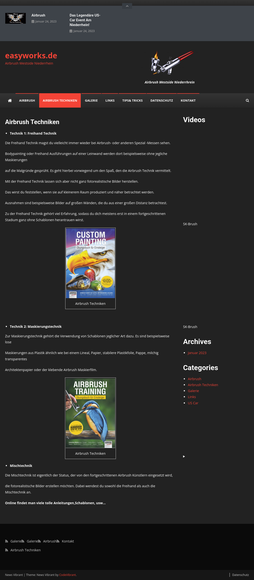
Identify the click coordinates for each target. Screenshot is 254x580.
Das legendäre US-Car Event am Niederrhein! (85, 20)
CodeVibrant (67, 575)
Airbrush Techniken (60, 100)
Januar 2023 (197, 352)
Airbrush (38, 15)
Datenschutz (161, 100)
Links (109, 100)
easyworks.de (31, 55)
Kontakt (188, 100)
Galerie (91, 100)
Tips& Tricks (132, 100)
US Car (193, 403)
